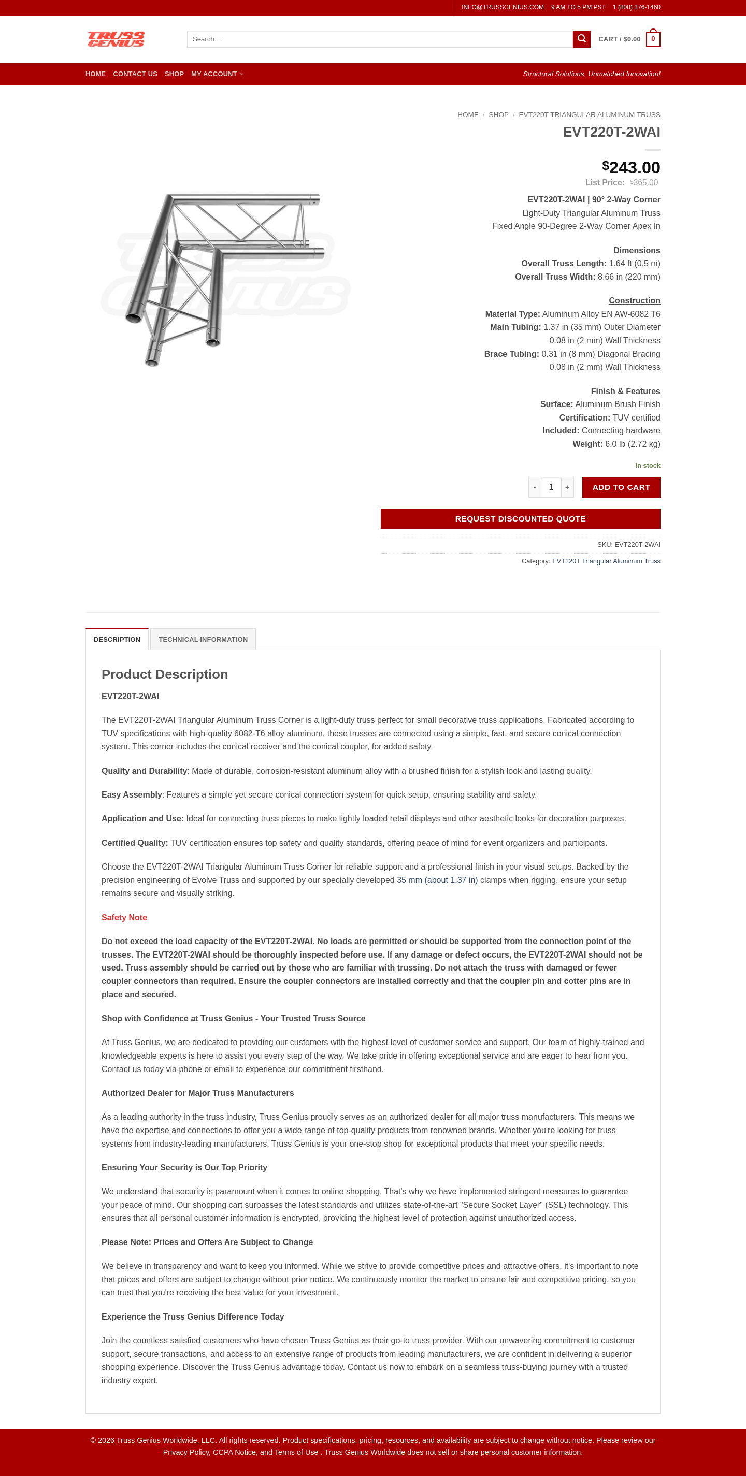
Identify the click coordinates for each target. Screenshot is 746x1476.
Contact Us (135, 74)
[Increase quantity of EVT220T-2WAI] (568, 487)
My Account (217, 74)
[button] (630, 39)
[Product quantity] (551, 487)
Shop (174, 74)
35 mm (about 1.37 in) (437, 880)
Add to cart (622, 487)
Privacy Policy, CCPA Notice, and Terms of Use (242, 1452)
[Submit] (582, 39)
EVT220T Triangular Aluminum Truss (590, 115)
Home (95, 74)
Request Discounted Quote (520, 518)
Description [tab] (117, 639)
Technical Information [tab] (203, 639)
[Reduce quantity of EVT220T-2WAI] (534, 487)
